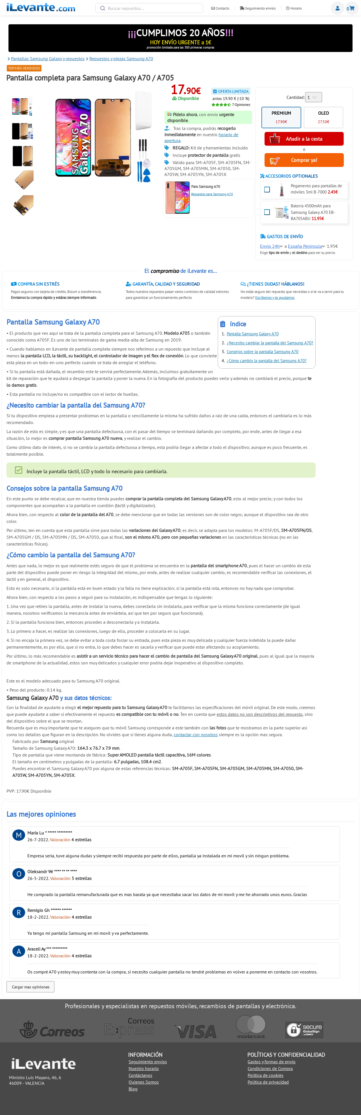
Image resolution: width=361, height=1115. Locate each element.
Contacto (220, 8)
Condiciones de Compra (270, 1068)
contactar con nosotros (196, 734)
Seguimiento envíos (258, 8)
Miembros (337, 8)
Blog (133, 1089)
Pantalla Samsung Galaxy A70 (253, 333)
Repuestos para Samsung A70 (212, 194)
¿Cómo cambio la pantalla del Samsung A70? (267, 360)
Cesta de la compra (352, 8)
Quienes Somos (144, 1082)
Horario (294, 8)
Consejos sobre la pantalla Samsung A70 (262, 351)
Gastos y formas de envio (272, 1061)
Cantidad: (296, 97)
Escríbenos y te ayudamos (274, 297)
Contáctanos (140, 1075)
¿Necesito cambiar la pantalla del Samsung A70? (270, 342)
